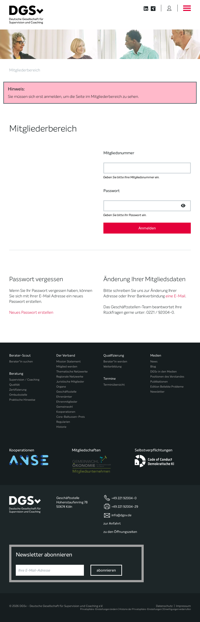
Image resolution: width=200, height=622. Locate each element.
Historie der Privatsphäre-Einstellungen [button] (140, 609)
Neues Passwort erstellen (31, 312)
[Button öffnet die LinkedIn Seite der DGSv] (144, 8)
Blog (153, 366)
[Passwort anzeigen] (183, 205)
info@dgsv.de (121, 515)
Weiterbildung (112, 366)
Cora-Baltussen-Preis (70, 416)
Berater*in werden (115, 361)
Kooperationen (65, 411)
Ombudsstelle (18, 394)
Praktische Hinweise (22, 399)
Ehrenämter (64, 396)
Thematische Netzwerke (72, 371)
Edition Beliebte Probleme (167, 386)
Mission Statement (68, 361)
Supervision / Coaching (24, 379)
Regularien (63, 421)
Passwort (111, 190)
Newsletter (157, 391)
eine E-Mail (175, 296)
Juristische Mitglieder (70, 381)
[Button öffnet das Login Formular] (169, 8)
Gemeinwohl (64, 406)
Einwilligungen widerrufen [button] (177, 609)
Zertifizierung (18, 389)
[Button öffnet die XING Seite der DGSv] (155, 8)
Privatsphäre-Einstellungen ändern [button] (99, 609)
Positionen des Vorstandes (167, 376)
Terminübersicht (114, 384)
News (154, 361)
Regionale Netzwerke (69, 376)
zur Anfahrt (112, 523)
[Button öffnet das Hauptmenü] (186, 8)
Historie (61, 426)
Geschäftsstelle (66, 391)
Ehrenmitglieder (66, 401)
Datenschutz (164, 606)
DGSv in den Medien (163, 371)
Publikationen (159, 381)
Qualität (14, 384)
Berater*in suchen (21, 361)
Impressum (183, 606)
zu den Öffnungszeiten (120, 532)
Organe (61, 386)
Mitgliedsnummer (118, 153)
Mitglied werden (66, 366)
